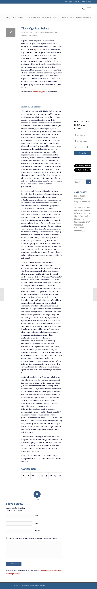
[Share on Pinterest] (37, 475)
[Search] (82, 9)
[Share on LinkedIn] (42, 475)
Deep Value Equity (82, 202)
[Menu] (88, 9)
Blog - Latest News (14, 17)
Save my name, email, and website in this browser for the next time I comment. (33, 538)
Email (37, 523)
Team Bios (77, 1)
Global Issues (79, 208)
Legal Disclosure (39, 585)
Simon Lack (34, 35)
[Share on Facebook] (23, 475)
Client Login (68, 1)
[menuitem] (82, 9)
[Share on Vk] (51, 475)
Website (37, 531)
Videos (77, 225)
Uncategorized (80, 222)
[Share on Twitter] (28, 475)
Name (37, 515)
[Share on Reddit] (55, 475)
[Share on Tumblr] (46, 475)
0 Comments (39, 32)
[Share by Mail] (60, 475)
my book (37, 50)
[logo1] (23, 9)
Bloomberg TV (39, 92)
